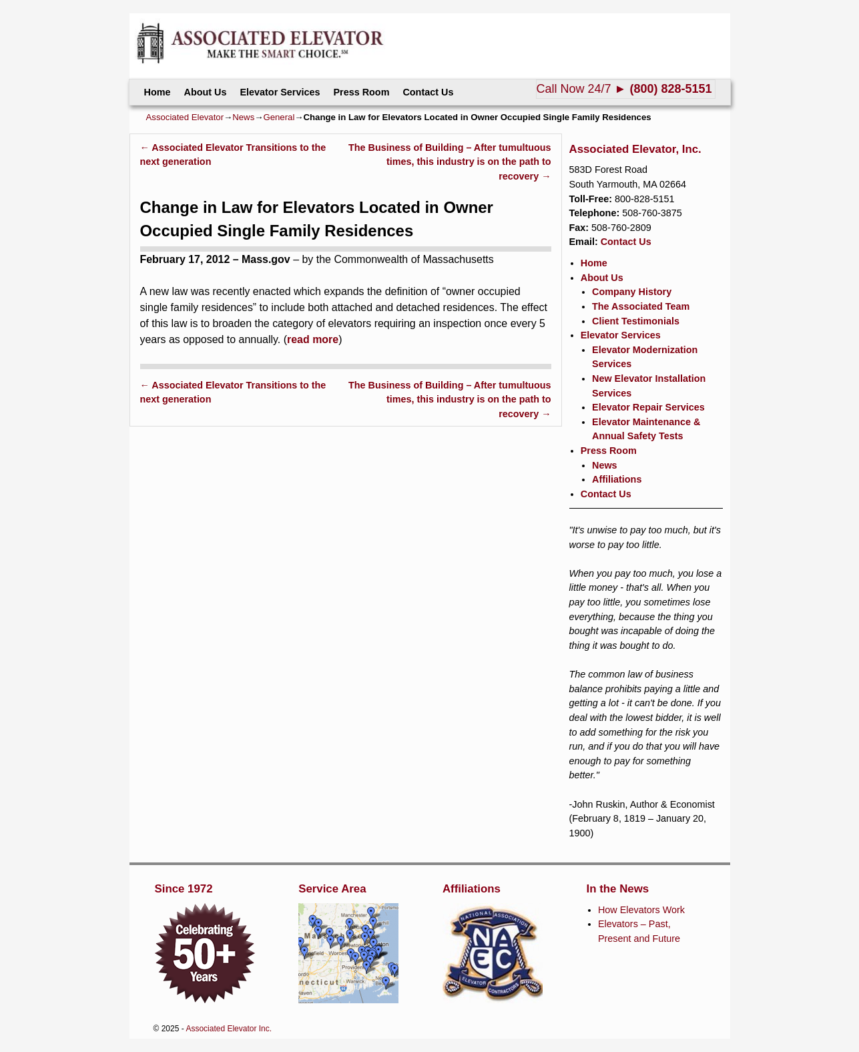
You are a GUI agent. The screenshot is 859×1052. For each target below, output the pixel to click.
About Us (205, 92)
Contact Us (427, 92)
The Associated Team (640, 306)
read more (312, 339)
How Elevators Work (641, 909)
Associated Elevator (185, 117)
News (243, 117)
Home (157, 92)
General (278, 117)
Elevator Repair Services (648, 407)
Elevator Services (280, 92)
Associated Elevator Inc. (229, 1028)
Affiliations (616, 479)
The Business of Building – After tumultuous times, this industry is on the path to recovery (449, 162)
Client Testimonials (635, 321)
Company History (631, 291)
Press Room (361, 92)
